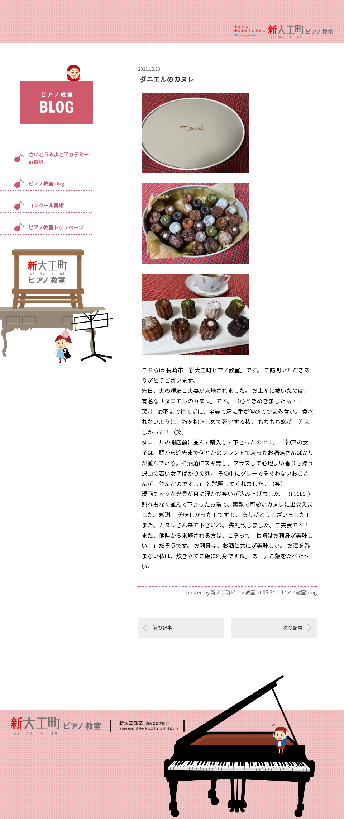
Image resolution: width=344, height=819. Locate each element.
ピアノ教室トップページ (56, 227)
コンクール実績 (46, 205)
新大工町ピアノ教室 (233, 592)
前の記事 (162, 627)
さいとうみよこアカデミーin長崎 (59, 158)
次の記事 (293, 627)
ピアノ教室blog (46, 183)
